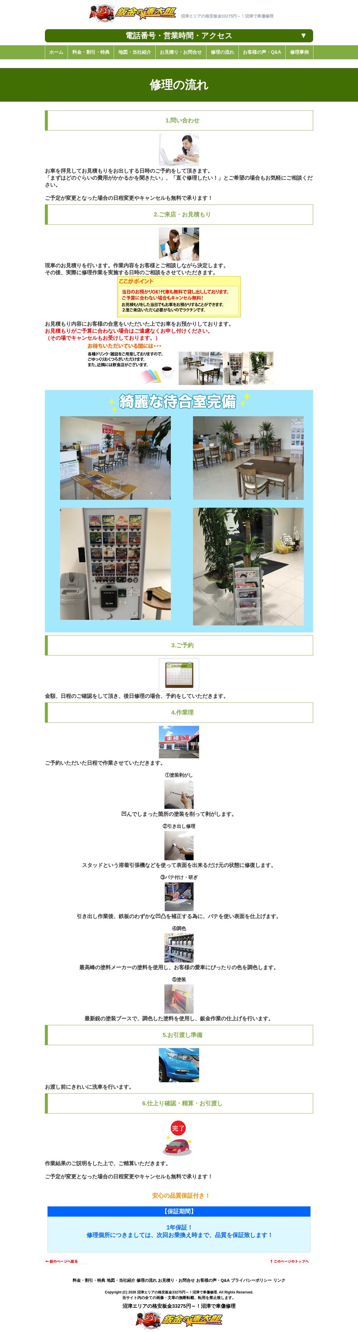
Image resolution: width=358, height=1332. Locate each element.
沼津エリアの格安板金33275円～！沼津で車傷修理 (177, 1292)
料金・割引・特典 (89, 1280)
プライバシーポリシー (251, 1280)
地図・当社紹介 (121, 1280)
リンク (279, 1280)
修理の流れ (146, 1280)
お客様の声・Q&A (213, 1280)
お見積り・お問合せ (176, 1280)
